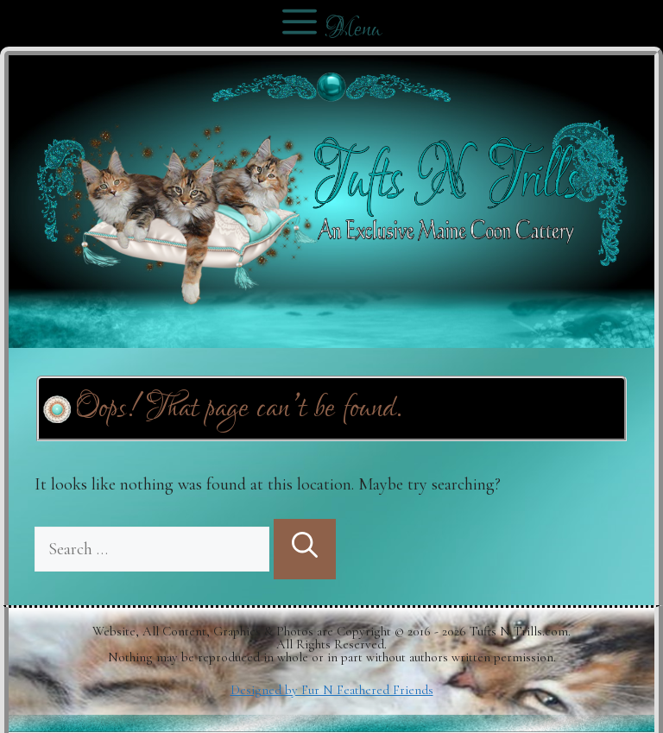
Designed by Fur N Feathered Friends (331, 690)
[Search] (305, 549)
